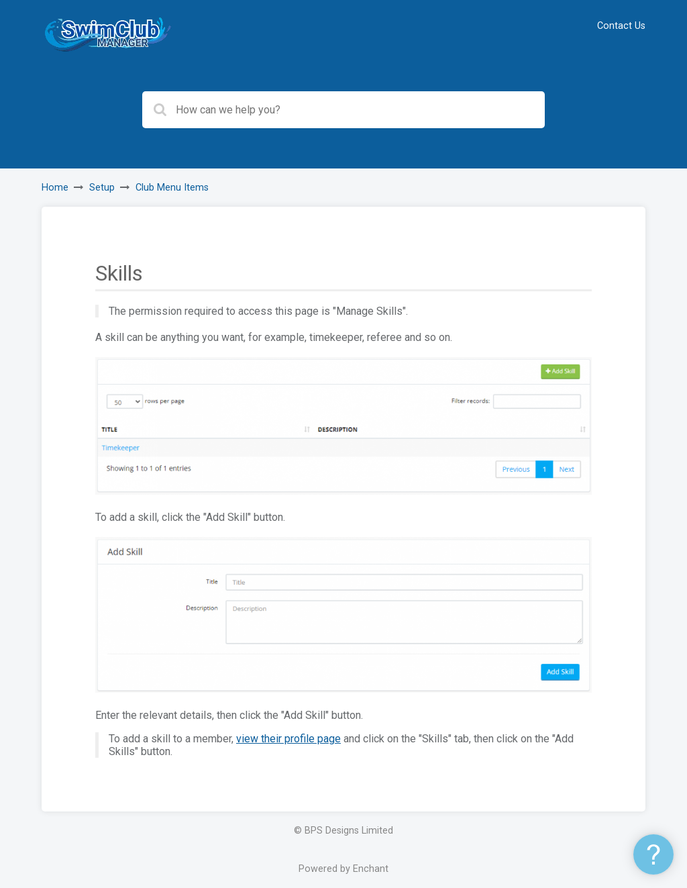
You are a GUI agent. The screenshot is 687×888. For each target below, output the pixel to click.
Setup (102, 187)
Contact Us (621, 26)
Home (55, 187)
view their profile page (288, 738)
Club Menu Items (172, 187)
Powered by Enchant (343, 869)
